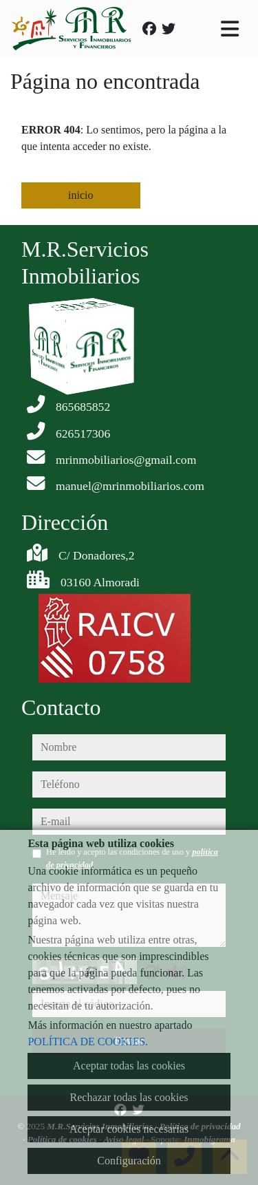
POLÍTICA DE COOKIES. (88, 1041)
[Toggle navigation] (230, 29)
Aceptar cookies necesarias (129, 1129)
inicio (80, 195)
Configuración (128, 1160)
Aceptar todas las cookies (129, 1065)
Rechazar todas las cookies (129, 1097)
